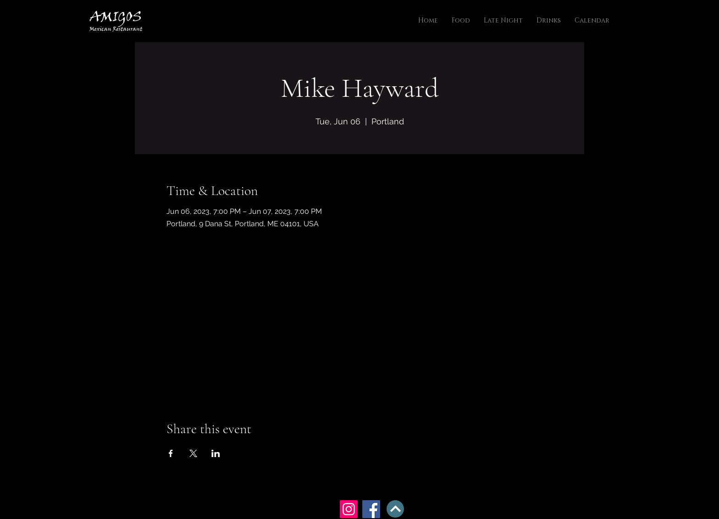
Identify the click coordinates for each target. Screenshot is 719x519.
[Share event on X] (193, 453)
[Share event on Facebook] (170, 453)
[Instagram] (349, 509)
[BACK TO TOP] (395, 509)
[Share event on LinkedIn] (215, 453)
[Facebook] (371, 509)
